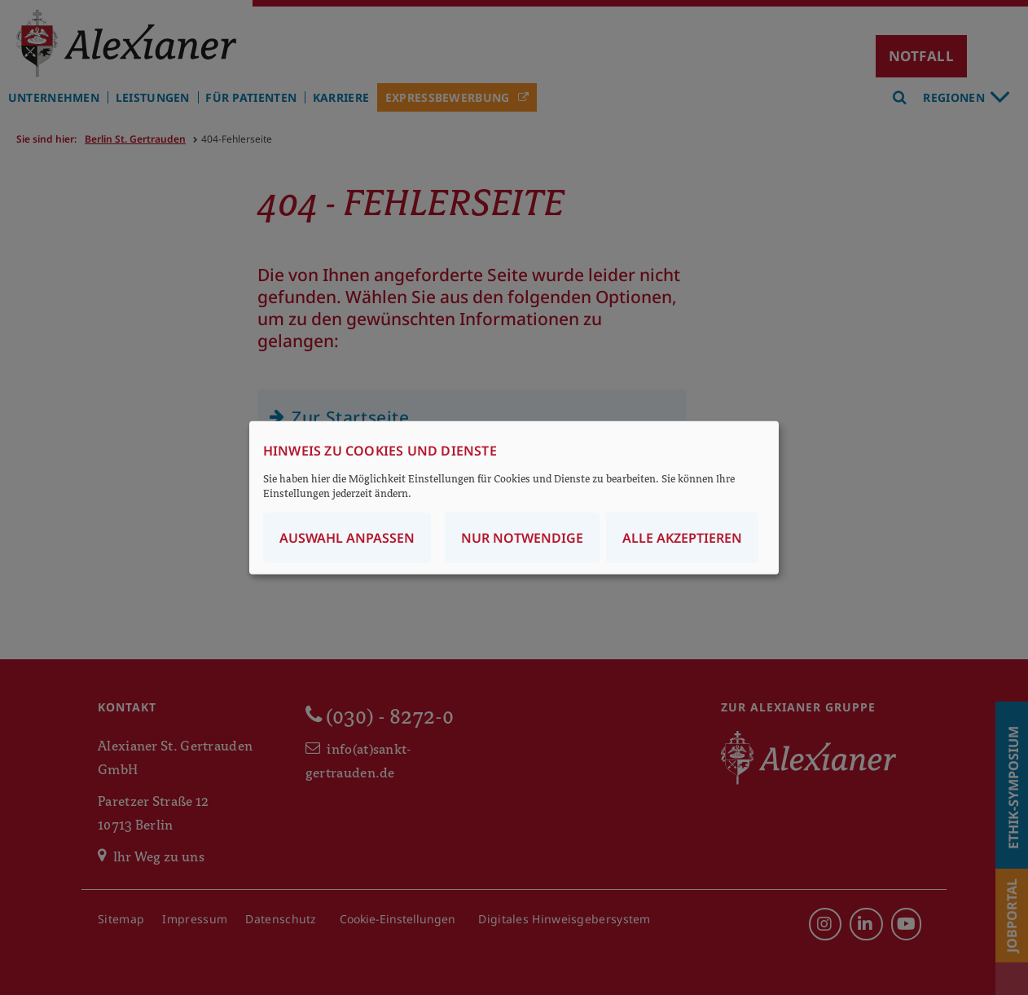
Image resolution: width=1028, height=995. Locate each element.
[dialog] (514, 497)
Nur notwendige (522, 538)
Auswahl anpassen (347, 538)
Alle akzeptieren (682, 538)
